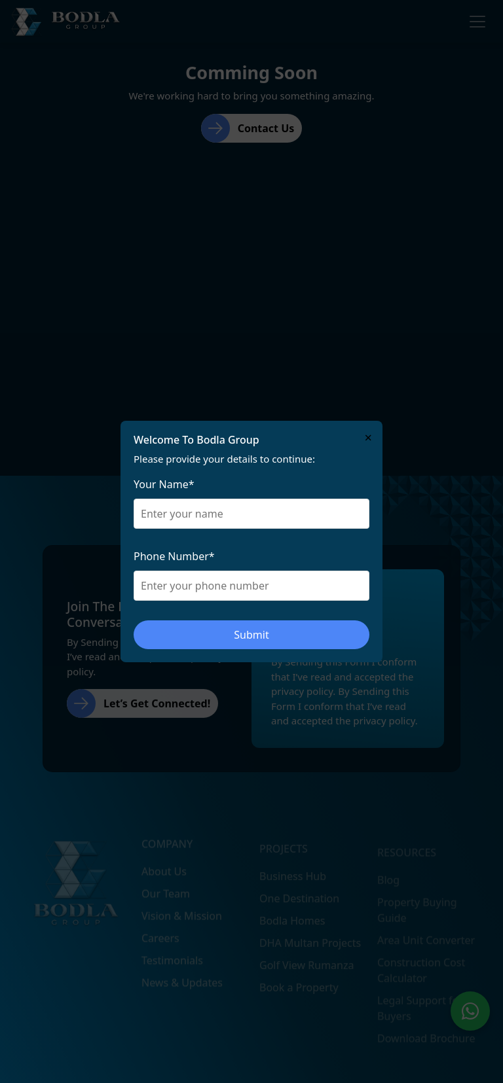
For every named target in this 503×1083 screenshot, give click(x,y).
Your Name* (164, 484)
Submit (251, 635)
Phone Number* (174, 556)
